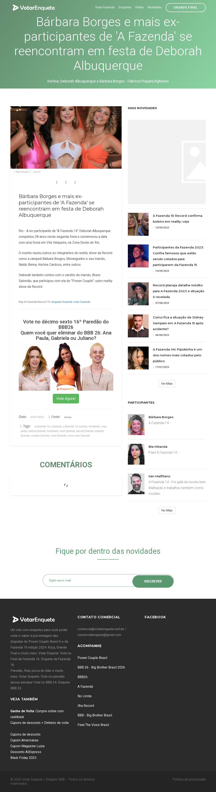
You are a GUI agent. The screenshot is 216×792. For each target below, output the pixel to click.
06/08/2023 (161, 335)
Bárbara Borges (161, 417)
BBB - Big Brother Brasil (95, 715)
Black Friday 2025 (23, 758)
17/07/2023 (161, 367)
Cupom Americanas (24, 740)
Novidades (155, 7)
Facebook (155, 617)
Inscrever (153, 580)
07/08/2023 (161, 303)
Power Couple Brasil (92, 658)
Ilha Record (86, 706)
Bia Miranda (158, 447)
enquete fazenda (62, 301)
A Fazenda (85, 686)
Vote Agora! (65, 398)
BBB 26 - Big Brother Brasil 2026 (101, 667)
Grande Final (186, 7)
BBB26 (83, 677)
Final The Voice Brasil (93, 725)
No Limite (85, 696)
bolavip (68, 417)
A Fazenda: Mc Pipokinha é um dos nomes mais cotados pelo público (177, 355)
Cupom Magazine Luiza (27, 746)
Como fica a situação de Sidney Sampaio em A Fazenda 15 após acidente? (178, 323)
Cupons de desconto (25, 734)
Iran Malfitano (159, 476)
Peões (139, 7)
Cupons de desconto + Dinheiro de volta (39, 723)
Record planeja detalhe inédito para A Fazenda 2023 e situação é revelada (178, 291)
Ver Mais (167, 383)
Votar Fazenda (105, 7)
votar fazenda (81, 301)
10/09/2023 (161, 227)
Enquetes (125, 7)
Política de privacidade (189, 779)
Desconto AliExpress (25, 752)
